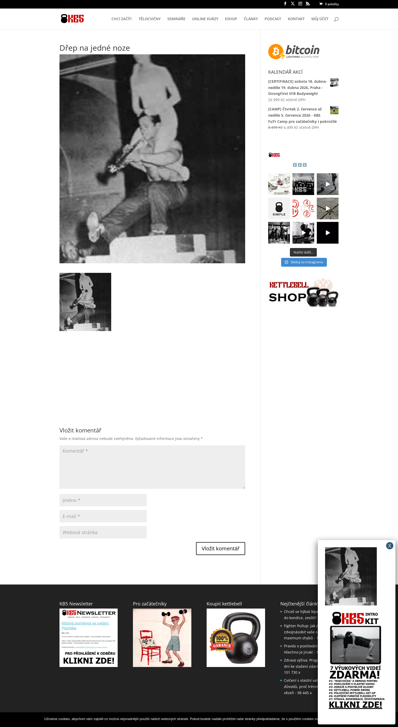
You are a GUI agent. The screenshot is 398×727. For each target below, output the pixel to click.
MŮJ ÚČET (319, 19)
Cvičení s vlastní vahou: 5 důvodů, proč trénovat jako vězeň (307, 686)
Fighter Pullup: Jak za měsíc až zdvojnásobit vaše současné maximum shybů (310, 632)
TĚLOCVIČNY (150, 19)
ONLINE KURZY (205, 19)
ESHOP (231, 19)
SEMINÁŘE (176, 19)
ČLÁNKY (251, 19)
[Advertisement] (152, 367)
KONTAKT (296, 19)
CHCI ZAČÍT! (121, 19)
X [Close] (389, 545)
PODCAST (273, 19)
